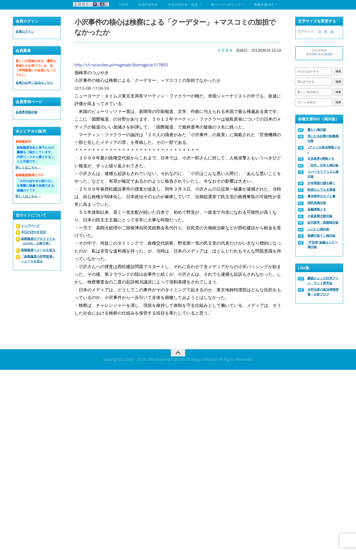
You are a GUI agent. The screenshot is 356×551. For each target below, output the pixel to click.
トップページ (30, 225)
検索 (338, 71)
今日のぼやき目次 (33, 232)
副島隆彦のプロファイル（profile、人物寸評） (38, 241)
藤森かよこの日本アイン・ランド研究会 (323, 280)
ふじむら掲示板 (318, 229)
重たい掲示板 (316, 129)
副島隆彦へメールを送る (38, 250)
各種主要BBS (263, 5)
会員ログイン (25, 31)
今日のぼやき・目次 (183, 5)
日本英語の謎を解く (321, 183)
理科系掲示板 (316, 203)
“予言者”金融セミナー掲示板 (322, 245)
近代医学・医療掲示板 (323, 222)
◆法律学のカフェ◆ (321, 196)
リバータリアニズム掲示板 (323, 174)
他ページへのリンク (226, 5)
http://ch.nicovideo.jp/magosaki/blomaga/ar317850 (121, 64)
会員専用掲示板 (26, 112)
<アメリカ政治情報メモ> (323, 150)
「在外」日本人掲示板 (323, 165)
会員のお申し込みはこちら (34, 82)
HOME (123, 5)
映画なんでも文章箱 (321, 189)
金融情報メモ (316, 209)
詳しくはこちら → (28, 167)
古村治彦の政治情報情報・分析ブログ (323, 292)
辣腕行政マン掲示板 (321, 235)
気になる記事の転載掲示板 (323, 138)
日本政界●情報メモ (320, 158)
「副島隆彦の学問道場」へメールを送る (38, 259)
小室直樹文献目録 (319, 216)
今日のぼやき (148, 5)
